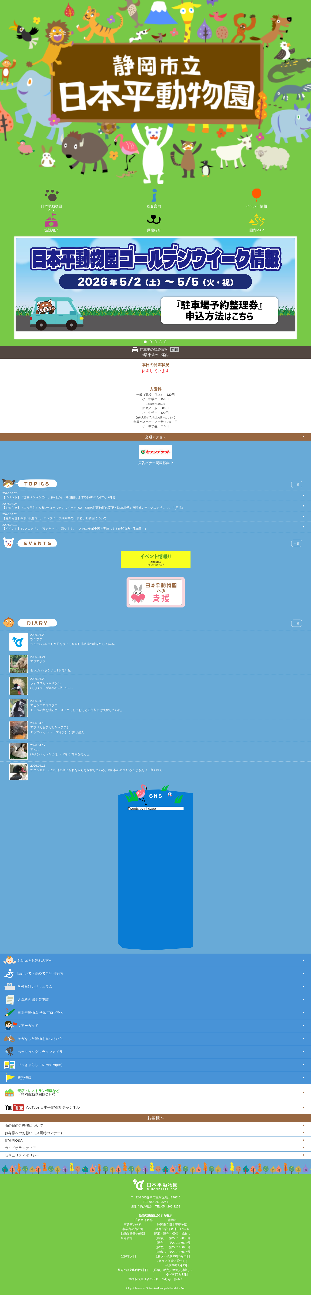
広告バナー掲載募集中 (155, 463)
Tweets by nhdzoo (142, 808)
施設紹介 (51, 230)
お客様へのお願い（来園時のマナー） (34, 1133)
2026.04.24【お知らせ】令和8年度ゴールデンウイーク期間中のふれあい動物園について (54, 516)
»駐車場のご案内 (155, 355)
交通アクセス (155, 437)
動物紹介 (154, 230)
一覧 (297, 484)
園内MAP (256, 230)
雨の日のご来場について (24, 1125)
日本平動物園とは (51, 207)
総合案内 (154, 206)
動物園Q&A (14, 1140)
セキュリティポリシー (22, 1155)
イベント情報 (256, 206)
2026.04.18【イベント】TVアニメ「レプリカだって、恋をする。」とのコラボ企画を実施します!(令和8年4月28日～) (74, 526)
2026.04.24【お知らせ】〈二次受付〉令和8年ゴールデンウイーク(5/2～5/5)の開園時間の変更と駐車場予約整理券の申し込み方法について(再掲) (92, 505)
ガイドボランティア (20, 1148)
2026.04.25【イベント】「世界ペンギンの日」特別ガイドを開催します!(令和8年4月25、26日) (58, 495)
